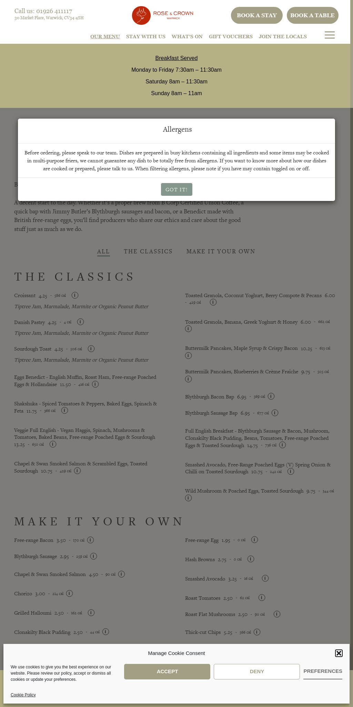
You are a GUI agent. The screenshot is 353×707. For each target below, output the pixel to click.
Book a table (312, 15)
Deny (257, 671)
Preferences (322, 671)
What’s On (187, 36)
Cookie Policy (23, 695)
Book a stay (257, 15)
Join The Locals (283, 36)
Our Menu (105, 36)
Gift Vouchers (231, 36)
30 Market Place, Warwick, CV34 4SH (49, 17)
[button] (338, 653)
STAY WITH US (145, 36)
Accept (167, 671)
